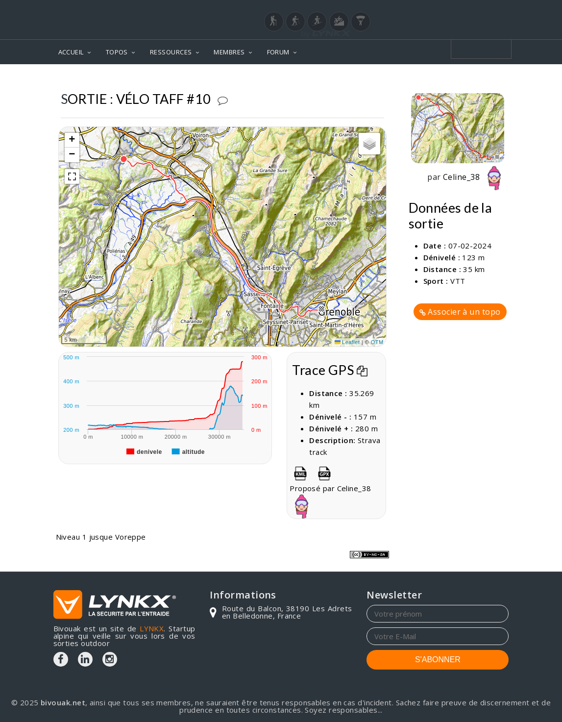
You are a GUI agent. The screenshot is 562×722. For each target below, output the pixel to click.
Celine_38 (475, 177)
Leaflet (347, 342)
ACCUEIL (71, 52)
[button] (321, 309)
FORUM (278, 52)
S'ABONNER (438, 659)
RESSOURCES (171, 52)
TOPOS (117, 52)
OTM (377, 342)
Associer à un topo (460, 311)
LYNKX (152, 628)
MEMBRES (229, 52)
